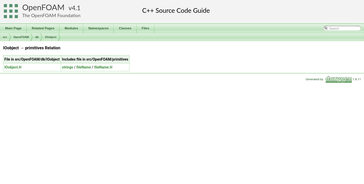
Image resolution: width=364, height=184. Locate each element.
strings (67, 67)
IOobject (50, 37)
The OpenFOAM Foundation (51, 15)
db (37, 37)
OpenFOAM (43, 7)
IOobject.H (12, 67)
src (5, 37)
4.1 (76, 8)
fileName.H (103, 67)
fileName (83, 67)
